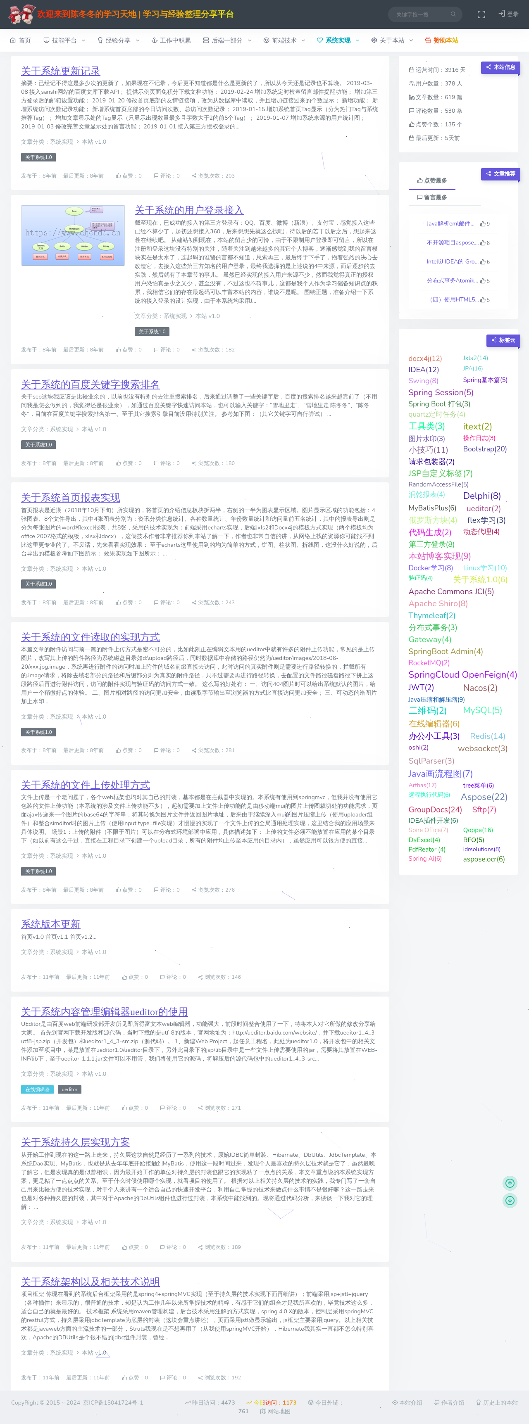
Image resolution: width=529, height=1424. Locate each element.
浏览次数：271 (219, 1107)
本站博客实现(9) (440, 556)
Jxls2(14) (475, 358)
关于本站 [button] (392, 40)
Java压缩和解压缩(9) (437, 699)
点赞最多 (432, 181)
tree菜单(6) (478, 785)
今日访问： (271, 1403)
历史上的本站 (497, 1403)
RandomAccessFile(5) (439, 484)
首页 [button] (20, 40)
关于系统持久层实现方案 (75, 1142)
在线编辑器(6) (434, 723)
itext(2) (478, 426)
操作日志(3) (479, 438)
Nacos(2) (480, 688)
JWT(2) (421, 687)
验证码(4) (421, 578)
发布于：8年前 (39, 175)
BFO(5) (473, 840)
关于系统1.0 (38, 157)
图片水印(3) (427, 439)
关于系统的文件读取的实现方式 (90, 637)
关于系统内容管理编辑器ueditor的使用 (104, 1011)
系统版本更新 (51, 924)
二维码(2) (428, 711)
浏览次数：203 (213, 175)
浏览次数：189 (219, 1247)
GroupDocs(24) (435, 810)
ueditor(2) (484, 508)
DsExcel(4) (425, 840)
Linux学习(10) (485, 568)
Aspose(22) (484, 797)
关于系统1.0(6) (480, 579)
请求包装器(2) (432, 462)
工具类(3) (427, 426)
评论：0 (167, 175)
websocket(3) (483, 748)
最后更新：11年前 (88, 977)
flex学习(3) (486, 520)
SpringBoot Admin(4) (446, 651)
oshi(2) (419, 747)
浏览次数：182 (213, 350)
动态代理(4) (481, 531)
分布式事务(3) (433, 627)
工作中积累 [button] (171, 40)
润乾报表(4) (427, 494)
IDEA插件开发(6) (434, 820)
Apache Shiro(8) (438, 603)
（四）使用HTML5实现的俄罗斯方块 (453, 300)
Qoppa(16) (478, 830)
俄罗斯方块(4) (433, 520)
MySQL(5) (483, 710)
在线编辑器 (37, 1089)
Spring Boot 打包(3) (440, 404)
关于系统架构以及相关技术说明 (90, 1282)
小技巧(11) (429, 450)
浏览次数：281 (213, 750)
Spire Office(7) (429, 830)
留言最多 (432, 198)
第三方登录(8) (432, 544)
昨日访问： (210, 1403)
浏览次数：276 (213, 889)
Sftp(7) (484, 810)
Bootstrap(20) (485, 449)
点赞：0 (129, 175)
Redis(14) (487, 736)
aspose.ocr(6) (484, 859)
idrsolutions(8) (482, 849)
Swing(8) (424, 381)
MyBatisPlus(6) (433, 508)
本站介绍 (407, 1403)
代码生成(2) (430, 532)
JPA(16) (473, 369)
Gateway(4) (430, 639)
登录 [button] (508, 13)
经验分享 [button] (118, 40)
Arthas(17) (423, 785)
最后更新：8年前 (84, 175)
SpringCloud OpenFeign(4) (463, 675)
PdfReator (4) (427, 849)
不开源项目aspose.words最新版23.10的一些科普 (453, 243)
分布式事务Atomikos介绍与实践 (453, 281)
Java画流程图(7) (441, 774)
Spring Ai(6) (425, 858)
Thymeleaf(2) (432, 615)
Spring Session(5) (441, 392)
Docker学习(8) (431, 568)
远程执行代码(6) (429, 795)
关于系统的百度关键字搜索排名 (90, 384)
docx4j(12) (426, 358)
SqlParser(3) (432, 761)
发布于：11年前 (41, 977)
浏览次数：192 (219, 1377)
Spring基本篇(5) (485, 380)
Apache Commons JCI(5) (451, 591)
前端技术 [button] (284, 40)
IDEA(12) (424, 370)
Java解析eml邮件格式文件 (453, 224)
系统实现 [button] (338, 40)
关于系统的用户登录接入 (189, 210)
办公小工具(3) (434, 736)
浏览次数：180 (213, 463)
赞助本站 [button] (441, 40)
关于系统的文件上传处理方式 (85, 785)
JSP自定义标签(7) (441, 473)
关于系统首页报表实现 (70, 497)
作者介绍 (449, 1403)
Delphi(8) (482, 496)
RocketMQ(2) (429, 663)
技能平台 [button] (64, 40)
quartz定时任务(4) (437, 414)
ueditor (69, 1089)
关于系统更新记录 (60, 71)
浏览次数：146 (219, 977)
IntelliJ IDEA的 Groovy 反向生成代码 (453, 262)
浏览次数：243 (213, 602)
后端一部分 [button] (227, 40)
